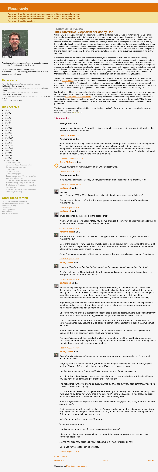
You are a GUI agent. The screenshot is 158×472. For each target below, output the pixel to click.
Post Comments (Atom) (76, 466)
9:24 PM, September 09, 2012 (70, 185)
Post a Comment (60, 456)
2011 (7, 143)
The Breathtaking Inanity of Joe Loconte (20, 183)
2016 (7, 130)
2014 (7, 135)
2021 (7, 118)
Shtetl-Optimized (8, 210)
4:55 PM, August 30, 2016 (69, 228)
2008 (7, 150)
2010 (7, 145)
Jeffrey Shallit (66, 232)
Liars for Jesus (11, 187)
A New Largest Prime (13, 163)
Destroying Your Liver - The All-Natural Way (21, 176)
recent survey (67, 81)
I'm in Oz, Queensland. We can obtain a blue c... (21, 84)
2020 (7, 120)
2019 (7, 123)
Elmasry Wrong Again (13, 174)
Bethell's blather (11, 169)
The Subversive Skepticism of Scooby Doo (21, 185)
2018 (7, 125)
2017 (7, 128)
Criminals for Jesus (13, 171)
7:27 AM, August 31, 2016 (69, 452)
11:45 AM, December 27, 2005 (71, 159)
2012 (7, 140)
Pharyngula (6, 208)
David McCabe (66, 162)
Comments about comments (16, 167)
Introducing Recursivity (14, 192)
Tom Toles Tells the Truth (15, 178)
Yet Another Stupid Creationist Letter (19, 165)
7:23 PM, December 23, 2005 (70, 135)
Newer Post (59, 460)
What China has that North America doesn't (21, 189)
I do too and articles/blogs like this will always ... (20, 96)
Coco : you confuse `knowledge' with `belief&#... (21, 92)
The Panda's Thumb (10, 214)
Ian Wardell (65, 188)
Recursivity (18, 8)
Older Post (151, 460)
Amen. (4, 100)
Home (105, 460)
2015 (7, 133)
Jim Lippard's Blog (9, 205)
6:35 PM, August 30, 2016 (69, 259)
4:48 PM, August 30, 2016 (69, 208)
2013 (7, 138)
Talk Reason (7, 212)
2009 (7, 148)
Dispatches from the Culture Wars (15, 201)
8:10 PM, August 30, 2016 (69, 348)
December (11, 160)
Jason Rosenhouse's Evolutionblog (15, 203)
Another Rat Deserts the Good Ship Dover (21, 180)
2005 (7, 158)
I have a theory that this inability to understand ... (21, 88)
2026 (7, 110)
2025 (7, 113)
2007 (7, 153)
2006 (7, 155)
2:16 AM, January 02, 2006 (69, 171)
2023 (7, 115)
